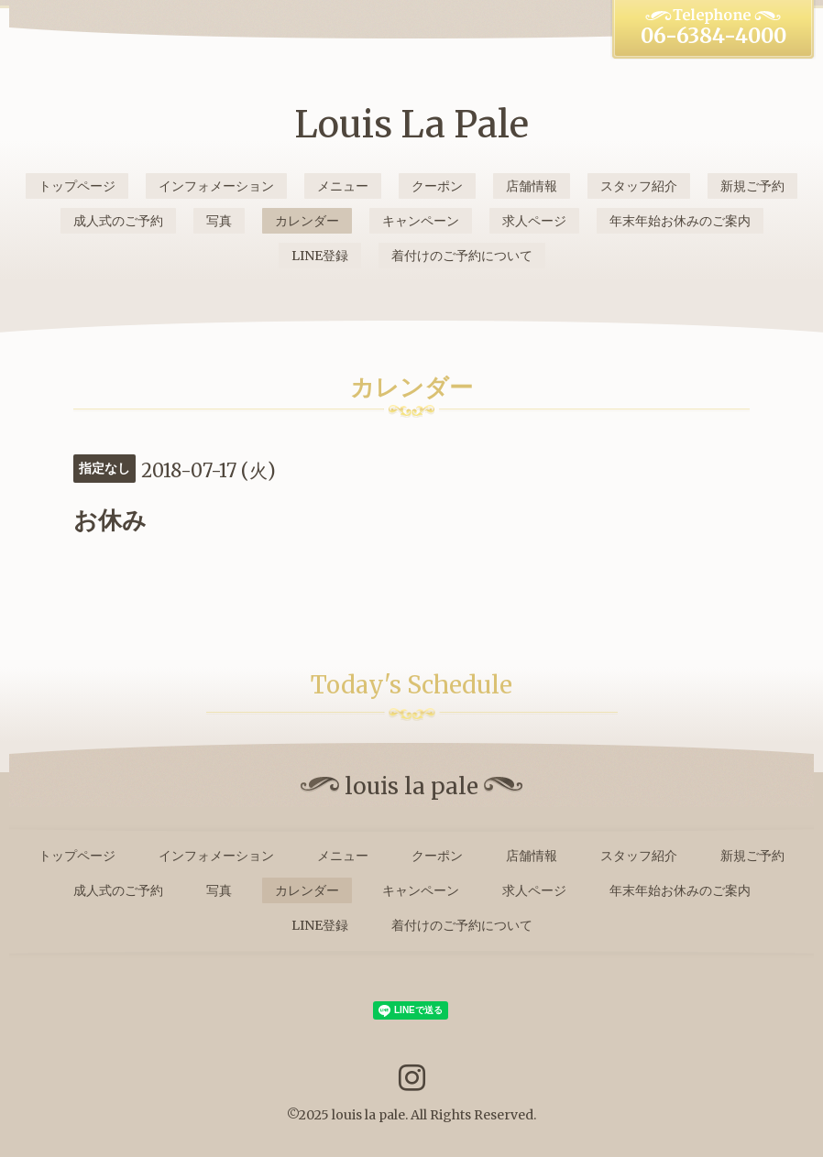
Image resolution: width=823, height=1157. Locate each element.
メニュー (342, 186)
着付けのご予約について (461, 255)
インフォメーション (216, 186)
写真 (219, 221)
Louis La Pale (411, 124)
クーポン (437, 186)
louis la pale (368, 1115)
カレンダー (307, 221)
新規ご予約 (752, 186)
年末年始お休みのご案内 (680, 221)
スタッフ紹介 (638, 186)
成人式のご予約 (118, 221)
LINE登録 (319, 255)
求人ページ (534, 221)
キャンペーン (420, 221)
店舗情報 (531, 186)
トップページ (76, 186)
